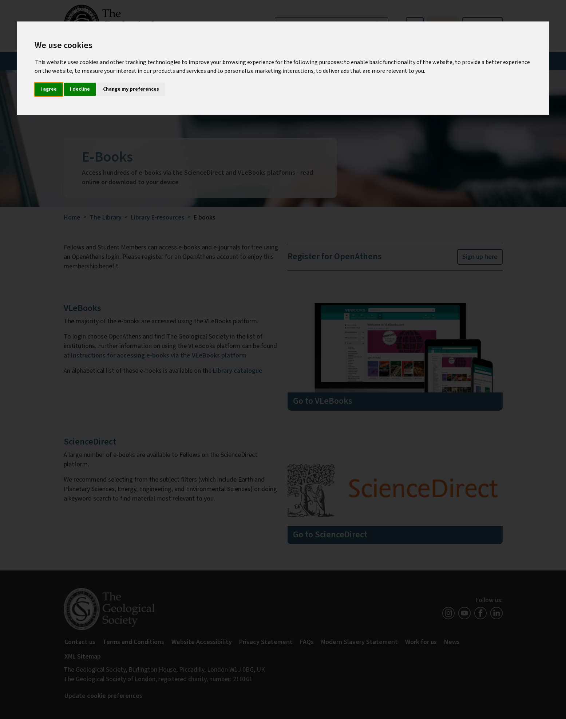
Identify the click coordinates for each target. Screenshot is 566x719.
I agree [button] (48, 89)
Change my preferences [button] (131, 89)
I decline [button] (80, 89)
